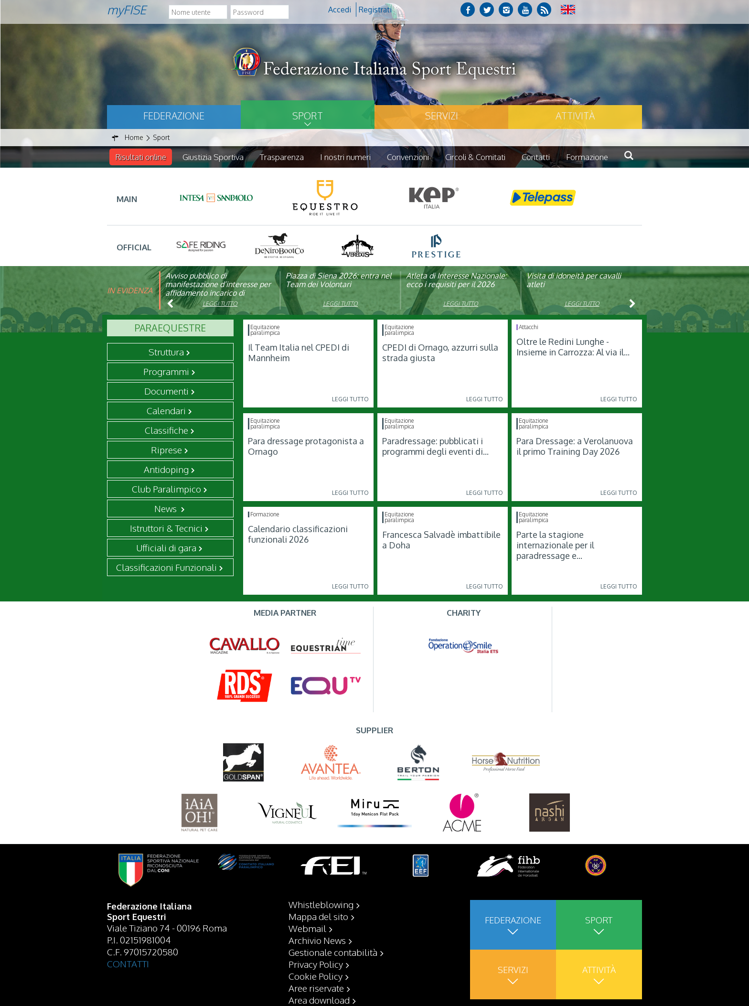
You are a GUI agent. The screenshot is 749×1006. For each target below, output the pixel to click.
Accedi (339, 9)
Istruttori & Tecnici (166, 528)
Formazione (587, 157)
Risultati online (140, 157)
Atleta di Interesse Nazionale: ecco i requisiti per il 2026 (456, 280)
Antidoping (166, 469)
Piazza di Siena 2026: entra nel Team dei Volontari (338, 280)
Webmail (307, 928)
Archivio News (317, 940)
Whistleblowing (321, 904)
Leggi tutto (220, 303)
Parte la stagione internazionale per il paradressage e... (555, 545)
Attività (575, 115)
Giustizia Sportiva (213, 157)
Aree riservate (316, 988)
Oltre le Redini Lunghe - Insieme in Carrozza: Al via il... (573, 346)
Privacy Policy (316, 964)
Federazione (173, 115)
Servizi (441, 115)
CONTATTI (128, 963)
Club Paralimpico (166, 488)
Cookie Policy (315, 976)
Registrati (375, 9)
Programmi (166, 371)
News (166, 508)
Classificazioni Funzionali (166, 567)
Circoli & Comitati (475, 157)
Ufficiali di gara (166, 547)
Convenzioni (408, 157)
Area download (319, 1000)
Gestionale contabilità (333, 952)
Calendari (166, 410)
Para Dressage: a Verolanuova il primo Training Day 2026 (574, 446)
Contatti (536, 157)
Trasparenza (282, 157)
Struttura (166, 351)
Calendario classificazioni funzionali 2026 (298, 534)
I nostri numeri (345, 157)
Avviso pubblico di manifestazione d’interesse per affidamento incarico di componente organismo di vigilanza (218, 293)
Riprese (166, 449)
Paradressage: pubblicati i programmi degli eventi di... (435, 446)
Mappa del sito (318, 916)
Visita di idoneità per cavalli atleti (573, 280)
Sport (307, 115)
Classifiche (166, 430)
